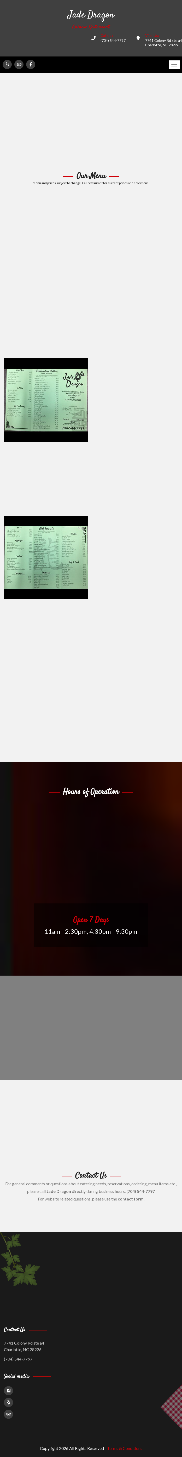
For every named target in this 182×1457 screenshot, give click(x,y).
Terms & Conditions (124, 1448)
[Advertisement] (91, 122)
